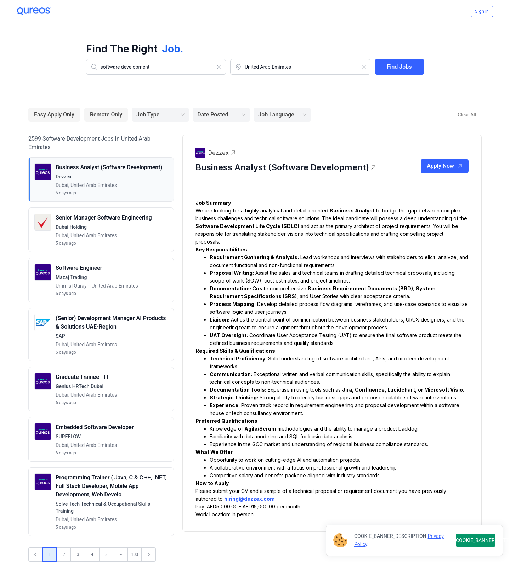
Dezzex (222, 152)
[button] (101, 179)
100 (134, 554)
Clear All (467, 115)
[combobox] (156, 67)
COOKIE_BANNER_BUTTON (475, 540)
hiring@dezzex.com (249, 499)
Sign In (482, 11)
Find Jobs (399, 66)
